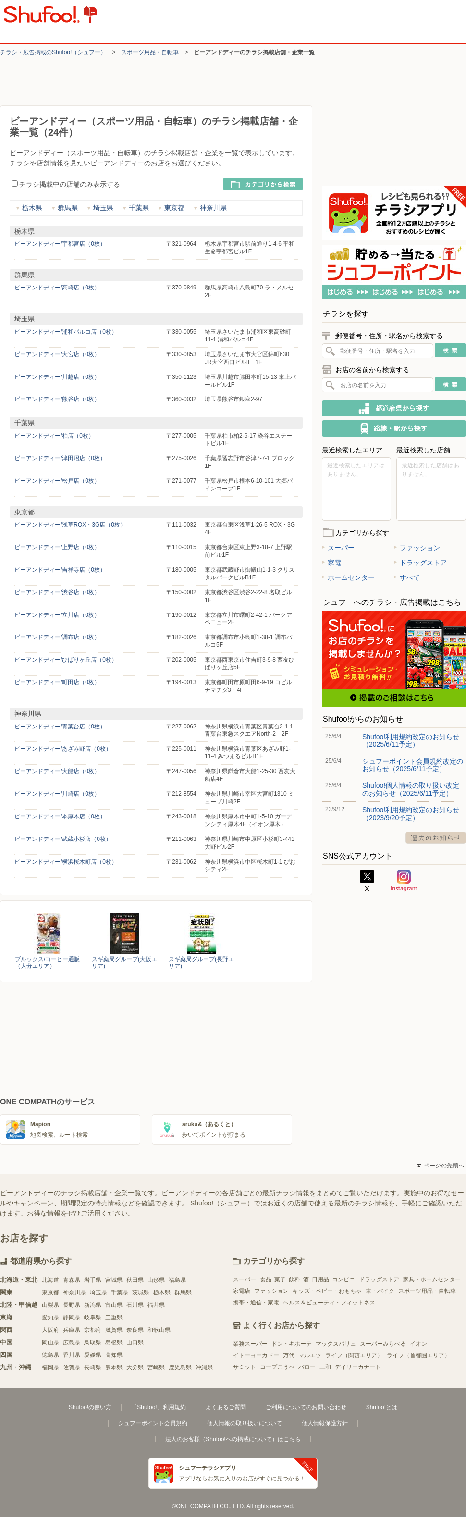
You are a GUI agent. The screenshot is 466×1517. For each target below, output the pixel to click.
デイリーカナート (358, 1367)
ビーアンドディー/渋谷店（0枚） (57, 592)
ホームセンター (348, 577)
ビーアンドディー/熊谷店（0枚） (57, 399)
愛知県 (50, 1317)
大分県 (135, 1367)
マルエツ (309, 1355)
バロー (307, 1367)
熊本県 (114, 1367)
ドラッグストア (420, 562)
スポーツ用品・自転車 (150, 52)
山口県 (135, 1342)
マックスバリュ (336, 1344)
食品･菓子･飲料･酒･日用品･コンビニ (307, 1279)
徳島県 (50, 1355)
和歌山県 (159, 1330)
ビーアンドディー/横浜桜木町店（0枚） (65, 861)
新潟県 (92, 1305)
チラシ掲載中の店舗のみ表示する (66, 184)
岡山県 (50, 1342)
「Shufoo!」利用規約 (158, 1407)
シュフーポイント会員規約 (152, 1423)
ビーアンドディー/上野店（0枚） (57, 547)
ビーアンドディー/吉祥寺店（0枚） (60, 569)
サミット (244, 1367)
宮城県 (114, 1280)
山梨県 (50, 1305)
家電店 (241, 1291)
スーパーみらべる (383, 1344)
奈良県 (135, 1330)
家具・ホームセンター (432, 1279)
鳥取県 (92, 1342)
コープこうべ (277, 1367)
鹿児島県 (180, 1367)
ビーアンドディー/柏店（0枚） (54, 435)
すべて (407, 577)
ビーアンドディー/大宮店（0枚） (57, 354)
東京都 (171, 208)
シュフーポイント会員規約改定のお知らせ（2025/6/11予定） (412, 765)
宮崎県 (156, 1367)
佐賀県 (71, 1367)
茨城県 (140, 1292)
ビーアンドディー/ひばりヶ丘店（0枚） (65, 659)
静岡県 (71, 1317)
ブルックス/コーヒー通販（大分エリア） (47, 962)
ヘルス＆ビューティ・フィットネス (329, 1302)
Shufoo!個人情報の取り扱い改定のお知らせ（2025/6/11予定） (410, 789)
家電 (331, 562)
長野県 (71, 1305)
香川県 (71, 1355)
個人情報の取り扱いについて (244, 1423)
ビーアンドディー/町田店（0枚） (57, 682)
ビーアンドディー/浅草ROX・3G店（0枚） (70, 524)
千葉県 (136, 208)
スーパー (338, 548)
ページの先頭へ (440, 1165)
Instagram (404, 881)
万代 (288, 1355)
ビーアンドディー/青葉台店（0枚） (60, 726)
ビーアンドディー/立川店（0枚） (57, 615)
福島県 (177, 1280)
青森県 (71, 1280)
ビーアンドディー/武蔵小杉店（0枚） (62, 839)
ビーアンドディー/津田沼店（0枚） (60, 458)
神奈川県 (210, 208)
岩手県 (92, 1280)
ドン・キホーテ (291, 1344)
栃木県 (29, 208)
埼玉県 (100, 208)
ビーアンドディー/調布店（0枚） (57, 637)
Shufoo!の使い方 (90, 1407)
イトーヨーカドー (256, 1355)
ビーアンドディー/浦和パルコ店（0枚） (65, 331)
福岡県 (50, 1367)
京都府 (92, 1330)
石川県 (135, 1305)
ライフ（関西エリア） (354, 1355)
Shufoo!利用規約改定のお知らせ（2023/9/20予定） (410, 813)
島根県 (114, 1342)
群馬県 (64, 208)
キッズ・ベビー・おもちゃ (327, 1291)
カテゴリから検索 (263, 184)
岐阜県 (92, 1317)
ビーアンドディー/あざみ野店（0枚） (62, 748)
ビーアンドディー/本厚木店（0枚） (60, 816)
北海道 (50, 1280)
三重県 (114, 1317)
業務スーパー (250, 1344)
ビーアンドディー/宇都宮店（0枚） (60, 243)
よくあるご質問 (226, 1407)
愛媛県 (92, 1355)
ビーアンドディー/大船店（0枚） (57, 771)
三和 (325, 1367)
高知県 (114, 1355)
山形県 (156, 1280)
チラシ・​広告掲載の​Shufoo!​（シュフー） (53, 52)
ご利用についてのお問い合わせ (306, 1407)
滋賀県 (114, 1330)
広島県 (71, 1342)
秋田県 (135, 1280)
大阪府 (50, 1330)
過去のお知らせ (435, 838)
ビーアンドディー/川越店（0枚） (57, 377)
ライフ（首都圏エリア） (418, 1355)
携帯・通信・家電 (256, 1302)
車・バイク (380, 1291)
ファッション (417, 548)
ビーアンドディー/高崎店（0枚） (57, 287)
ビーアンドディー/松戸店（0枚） (57, 480)
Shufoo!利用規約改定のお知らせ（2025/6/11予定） (410, 740)
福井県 (156, 1305)
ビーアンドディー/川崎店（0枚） (57, 793)
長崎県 (92, 1367)
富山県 (114, 1305)
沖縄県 (204, 1367)
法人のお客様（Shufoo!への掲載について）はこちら (232, 1439)
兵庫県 (71, 1330)
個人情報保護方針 (325, 1423)
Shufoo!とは (381, 1407)
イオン (418, 1344)
